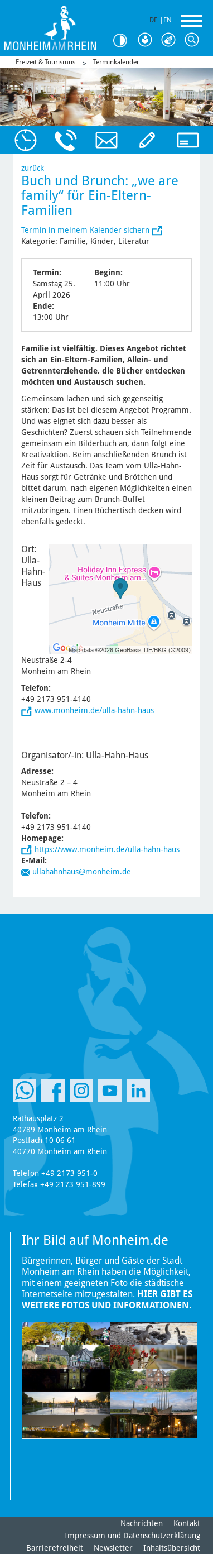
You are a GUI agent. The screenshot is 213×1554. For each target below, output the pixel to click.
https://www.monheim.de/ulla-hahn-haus (107, 849)
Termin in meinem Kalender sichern (86, 230)
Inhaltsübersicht (171, 1547)
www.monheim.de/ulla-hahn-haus (94, 710)
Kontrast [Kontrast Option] (123, 40)
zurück (32, 168)
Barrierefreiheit (54, 1547)
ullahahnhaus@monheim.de (81, 871)
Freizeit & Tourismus (45, 62)
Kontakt (186, 1523)
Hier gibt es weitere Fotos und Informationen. (107, 1300)
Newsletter (113, 1547)
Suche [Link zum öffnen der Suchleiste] (194, 40)
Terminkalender (116, 62)
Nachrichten (141, 1523)
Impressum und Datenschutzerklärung (132, 1535)
